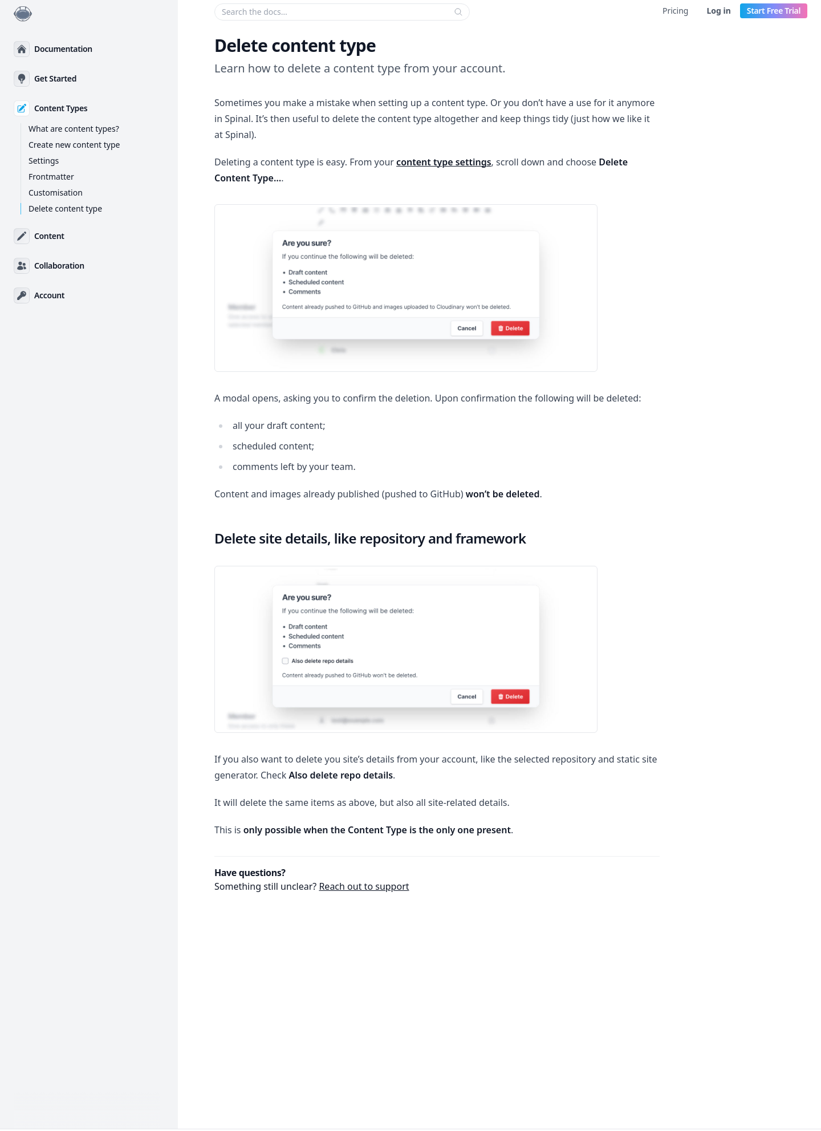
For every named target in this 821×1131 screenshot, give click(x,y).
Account (49, 295)
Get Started (55, 78)
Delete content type (65, 208)
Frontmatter (51, 176)
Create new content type (74, 144)
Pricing (675, 10)
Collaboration (59, 265)
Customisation (56, 192)
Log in (718, 10)
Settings (44, 160)
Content (49, 235)
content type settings (443, 162)
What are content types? (74, 128)
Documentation (63, 48)
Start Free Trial (773, 10)
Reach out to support (364, 886)
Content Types (60, 108)
